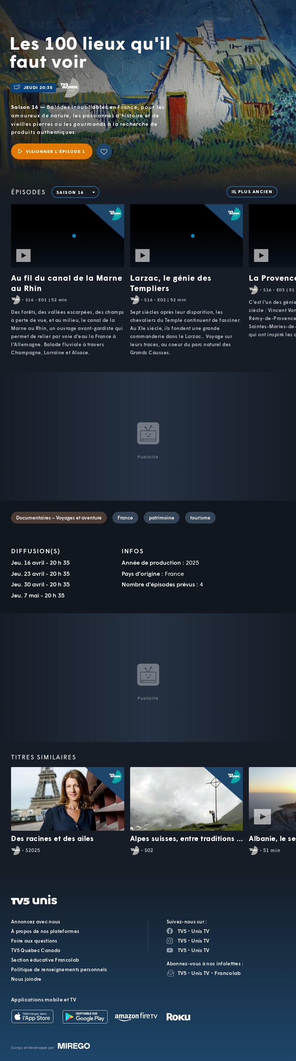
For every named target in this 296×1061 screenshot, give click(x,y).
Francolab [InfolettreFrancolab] (228, 973)
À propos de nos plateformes (45, 931)
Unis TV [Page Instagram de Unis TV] (200, 940)
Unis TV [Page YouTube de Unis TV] (200, 950)
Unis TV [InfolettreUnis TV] (200, 973)
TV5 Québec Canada (35, 950)
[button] (166, 20)
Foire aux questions (34, 941)
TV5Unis (58, 12)
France (125, 518)
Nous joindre (26, 979)
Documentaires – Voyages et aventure (59, 518)
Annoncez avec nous (35, 922)
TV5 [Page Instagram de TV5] (182, 940)
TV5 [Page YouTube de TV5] (182, 950)
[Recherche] (266, 20)
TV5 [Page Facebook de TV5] (182, 931)
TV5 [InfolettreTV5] (182, 973)
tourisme (200, 518)
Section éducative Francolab (45, 960)
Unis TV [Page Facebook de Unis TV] (200, 931)
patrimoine (161, 518)
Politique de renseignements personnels (59, 969)
